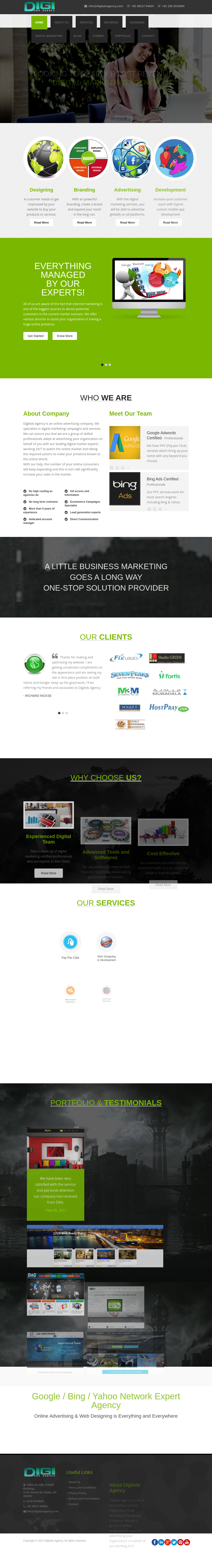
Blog (77, 36)
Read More (41, 222)
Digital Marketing (48, 36)
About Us (61, 22)
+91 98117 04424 (140, 6)
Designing (137, 22)
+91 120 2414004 (171, 6)
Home (39, 22)
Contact (148, 36)
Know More (65, 336)
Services (86, 22)
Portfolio (122, 36)
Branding (111, 22)
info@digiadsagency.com (103, 6)
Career (98, 36)
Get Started (36, 336)
